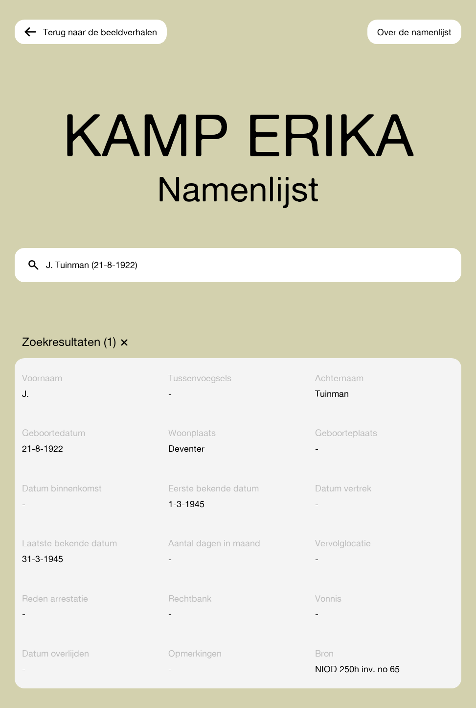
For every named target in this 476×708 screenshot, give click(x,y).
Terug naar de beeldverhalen (100, 31)
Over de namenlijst (414, 31)
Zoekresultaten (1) (69, 342)
